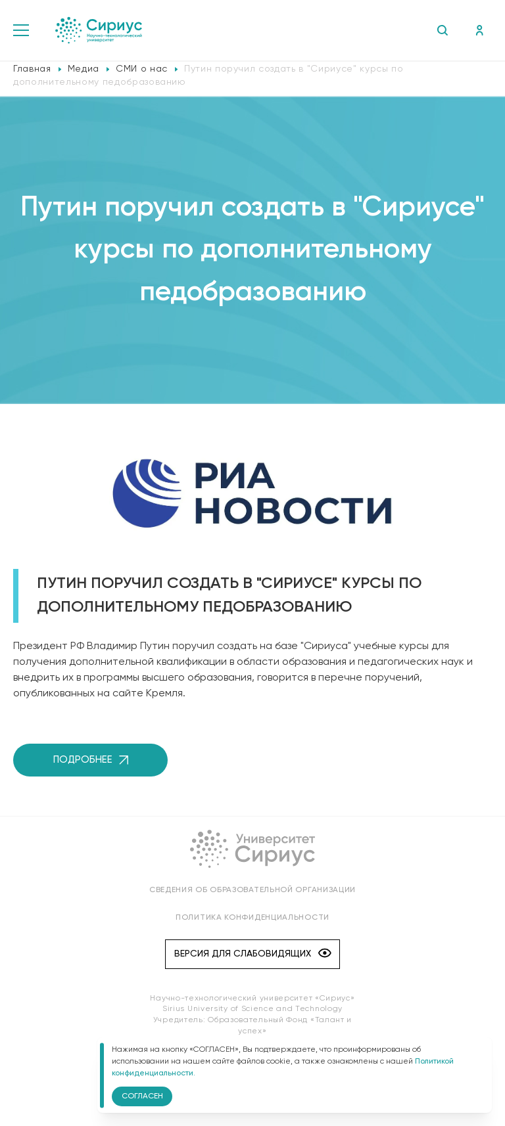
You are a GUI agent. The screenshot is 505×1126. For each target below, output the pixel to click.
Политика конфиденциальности (252, 918)
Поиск (442, 30)
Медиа (83, 69)
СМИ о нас (142, 69)
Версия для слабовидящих (252, 954)
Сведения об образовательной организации (252, 890)
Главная (32, 69)
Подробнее (90, 760)
